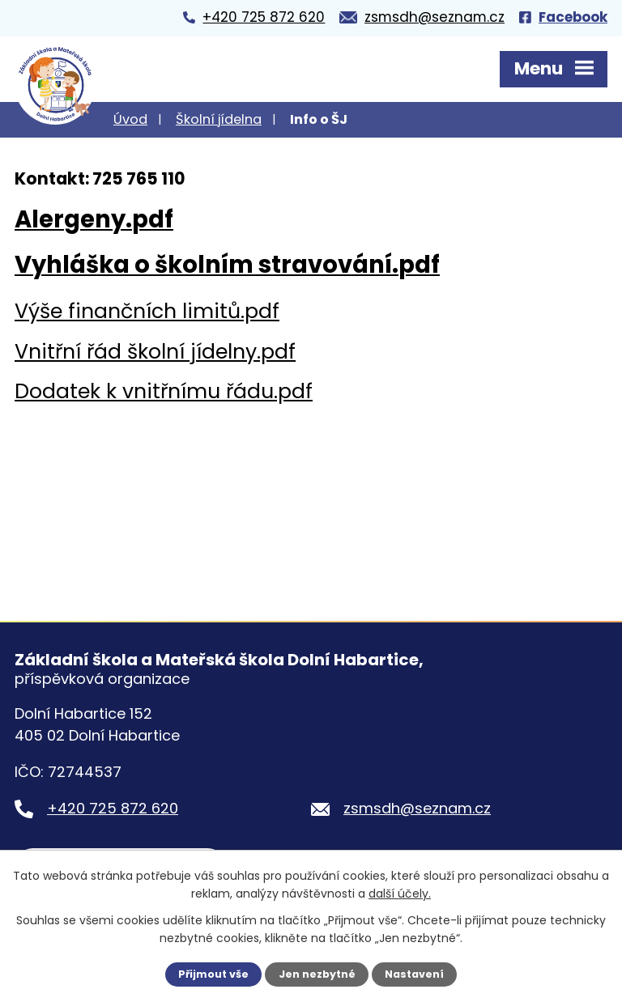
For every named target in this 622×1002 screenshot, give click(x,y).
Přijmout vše (213, 974)
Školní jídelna (219, 119)
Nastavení (414, 974)
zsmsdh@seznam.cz (417, 808)
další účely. (400, 893)
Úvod (130, 119)
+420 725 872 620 (112, 808)
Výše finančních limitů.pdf (147, 311)
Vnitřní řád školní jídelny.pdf (155, 352)
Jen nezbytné (317, 974)
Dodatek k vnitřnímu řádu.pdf (164, 391)
